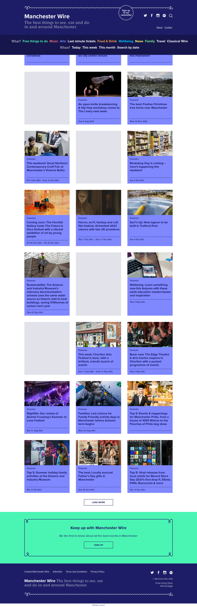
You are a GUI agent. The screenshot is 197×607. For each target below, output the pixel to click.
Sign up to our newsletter (126, 12)
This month (107, 48)
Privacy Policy (97, 571)
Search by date (128, 48)
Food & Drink (107, 41)
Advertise (57, 571)
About (159, 27)
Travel (161, 41)
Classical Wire (177, 41)
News (139, 41)
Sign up (98, 545)
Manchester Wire (47, 16)
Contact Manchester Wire (36, 571)
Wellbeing (126, 41)
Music (54, 41)
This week (89, 48)
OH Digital (169, 586)
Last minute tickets (82, 41)
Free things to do (35, 41)
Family (150, 41)
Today (76, 48)
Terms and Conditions (76, 571)
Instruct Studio (167, 583)
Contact (168, 27)
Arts (63, 41)
